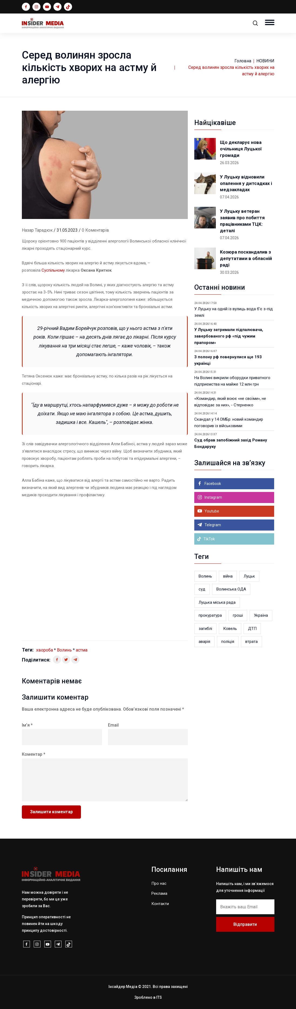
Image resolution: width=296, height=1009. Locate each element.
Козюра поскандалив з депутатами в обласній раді (246, 258)
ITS (159, 997)
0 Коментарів (95, 230)
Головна (242, 60)
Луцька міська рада (217, 602)
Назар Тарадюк (37, 230)
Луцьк (249, 576)
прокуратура (210, 615)
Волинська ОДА (231, 589)
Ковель (230, 628)
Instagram (213, 497)
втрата (251, 641)
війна (228, 576)
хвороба (44, 650)
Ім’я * (27, 725)
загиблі (205, 628)
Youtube (211, 511)
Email (113, 725)
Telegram (212, 525)
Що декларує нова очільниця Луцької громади (241, 149)
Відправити (245, 924)
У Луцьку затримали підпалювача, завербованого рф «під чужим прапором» (228, 336)
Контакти (160, 903)
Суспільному (53, 270)
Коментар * (33, 754)
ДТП (252, 628)
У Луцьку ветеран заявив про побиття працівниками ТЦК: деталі (242, 220)
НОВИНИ (265, 60)
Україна (261, 615)
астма (81, 650)
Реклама (159, 893)
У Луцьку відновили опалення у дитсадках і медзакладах (246, 183)
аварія (204, 641)
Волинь (64, 650)
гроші (238, 615)
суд (202, 589)
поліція (227, 641)
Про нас (158, 883)
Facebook (212, 483)
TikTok (206, 539)
